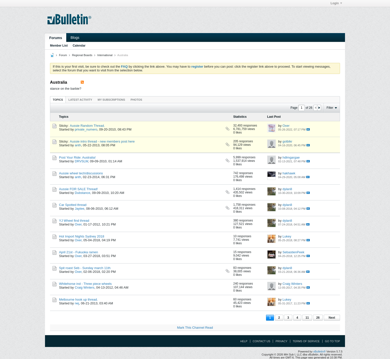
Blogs (74, 38)
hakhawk (288, 173)
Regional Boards (82, 55)
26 (318, 317)
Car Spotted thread (72, 205)
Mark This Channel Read (195, 327)
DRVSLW (81, 161)
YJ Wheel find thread (74, 220)
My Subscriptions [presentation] (111, 99)
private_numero (86, 129)
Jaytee (79, 208)
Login (336, 3)
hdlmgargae (291, 157)
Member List (59, 45)
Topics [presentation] (58, 99)
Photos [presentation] (136, 99)
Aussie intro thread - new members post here (102, 141)
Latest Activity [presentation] (80, 99)
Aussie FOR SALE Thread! (78, 189)
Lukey (286, 236)
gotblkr (287, 141)
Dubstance (82, 193)
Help (244, 341)
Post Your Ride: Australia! (77, 157)
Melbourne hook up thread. (78, 299)
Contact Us (261, 341)
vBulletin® (319, 351)
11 (307, 317)
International (104, 55)
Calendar (79, 45)
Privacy (281, 341)
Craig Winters (84, 287)
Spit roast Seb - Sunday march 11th (84, 268)
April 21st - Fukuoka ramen (78, 252)
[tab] (58, 99)
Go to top (332, 341)
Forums (55, 38)
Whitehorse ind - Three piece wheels (85, 284)
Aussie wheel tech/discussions (81, 173)
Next (331, 317)
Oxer (286, 126)
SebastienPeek (293, 252)
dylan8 (287, 189)
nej (77, 303)
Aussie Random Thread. (87, 126)
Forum (63, 55)
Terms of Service (306, 341)
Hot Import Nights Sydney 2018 (81, 236)
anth (78, 145)
